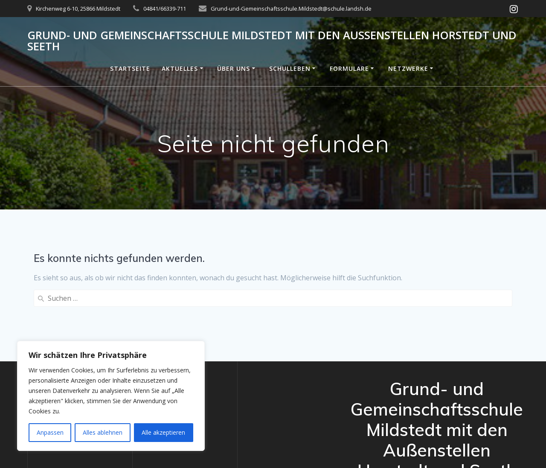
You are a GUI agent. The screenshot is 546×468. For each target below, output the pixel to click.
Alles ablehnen (102, 432)
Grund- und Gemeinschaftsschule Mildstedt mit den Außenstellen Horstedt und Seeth (272, 41)
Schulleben (290, 68)
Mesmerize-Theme (450, 443)
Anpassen (50, 432)
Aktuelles (180, 68)
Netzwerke (408, 68)
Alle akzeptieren (163, 432)
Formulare (349, 68)
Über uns (233, 68)
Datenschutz (54, 329)
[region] (111, 396)
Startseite (130, 68)
